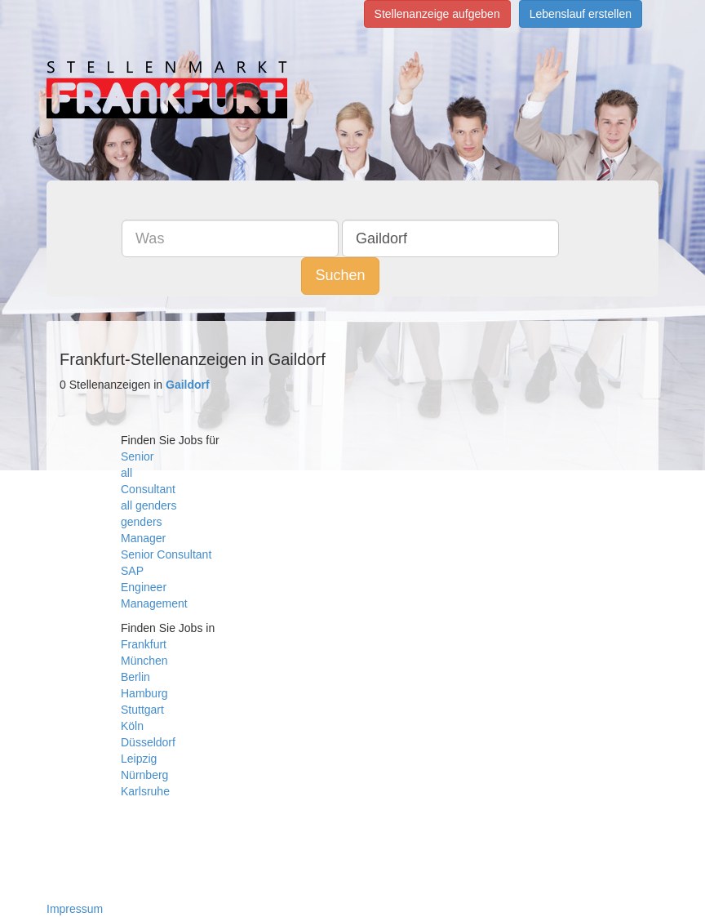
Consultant (148, 489)
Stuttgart (142, 709)
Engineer (143, 587)
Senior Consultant (166, 554)
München (144, 660)
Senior (137, 456)
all (126, 472)
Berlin (135, 676)
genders (141, 521)
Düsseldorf (148, 742)
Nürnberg (144, 774)
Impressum (75, 908)
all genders (149, 505)
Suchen (340, 275)
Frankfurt (143, 644)
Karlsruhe (145, 791)
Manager (143, 538)
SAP (132, 570)
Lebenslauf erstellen (581, 13)
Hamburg (144, 693)
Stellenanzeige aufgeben (437, 13)
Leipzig (139, 758)
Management (154, 603)
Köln (132, 725)
